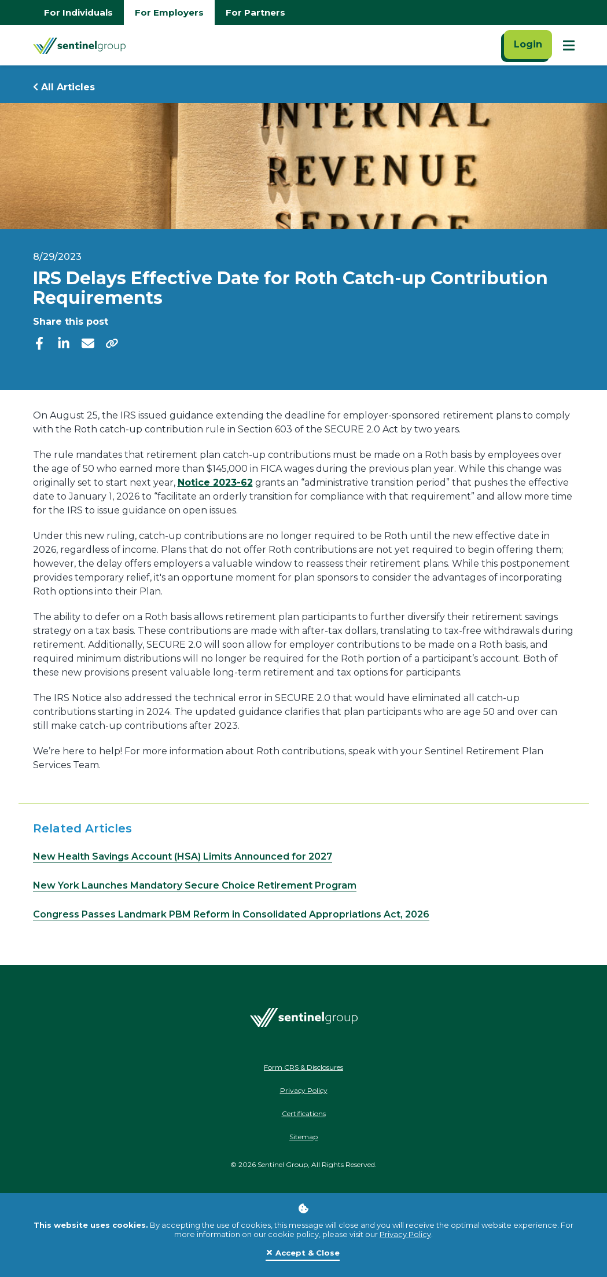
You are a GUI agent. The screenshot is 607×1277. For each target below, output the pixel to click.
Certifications (304, 1113)
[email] (88, 342)
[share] (112, 343)
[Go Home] (79, 45)
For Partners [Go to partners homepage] (255, 12)
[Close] (303, 1253)
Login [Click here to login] (528, 44)
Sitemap (303, 1136)
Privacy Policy (405, 1234)
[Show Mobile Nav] (569, 45)
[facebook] (39, 342)
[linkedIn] (63, 342)
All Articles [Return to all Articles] (64, 87)
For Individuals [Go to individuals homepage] (78, 12)
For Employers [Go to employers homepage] (169, 12)
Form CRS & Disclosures (303, 1067)
